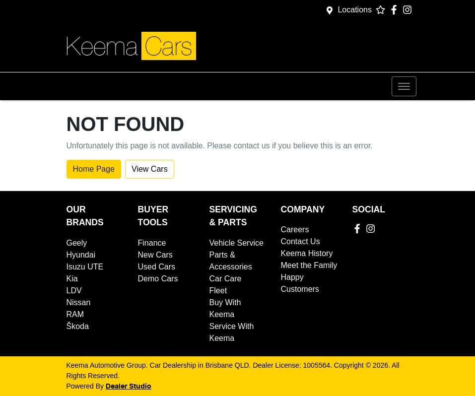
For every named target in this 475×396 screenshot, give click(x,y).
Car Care (225, 278)
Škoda (78, 326)
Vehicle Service (236, 243)
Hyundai (81, 255)
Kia (72, 278)
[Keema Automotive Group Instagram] (409, 9)
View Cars (150, 169)
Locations (355, 9)
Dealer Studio (128, 386)
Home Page (94, 169)
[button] (404, 86)
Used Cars (157, 267)
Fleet (218, 290)
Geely (77, 243)
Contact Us (300, 241)
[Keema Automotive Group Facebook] (396, 9)
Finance (152, 243)
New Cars (155, 255)
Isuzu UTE (85, 267)
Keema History (307, 253)
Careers (295, 229)
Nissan (79, 302)
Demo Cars (158, 278)
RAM (75, 314)
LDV (74, 290)
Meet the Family (309, 265)
